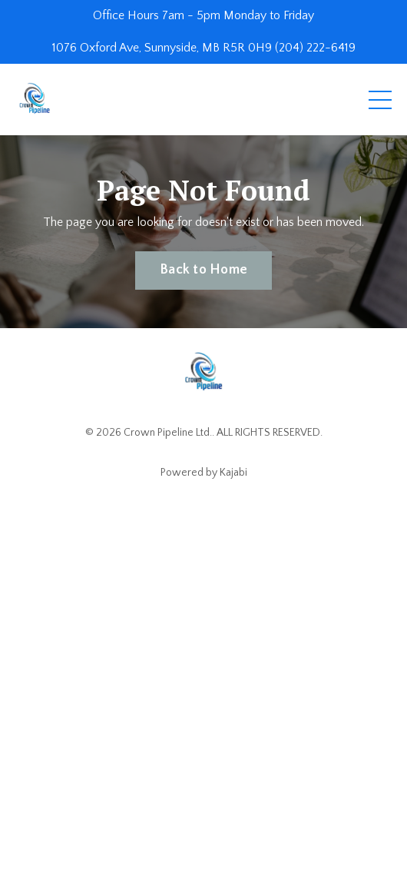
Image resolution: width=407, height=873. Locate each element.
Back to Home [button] (203, 269)
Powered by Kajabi (203, 472)
